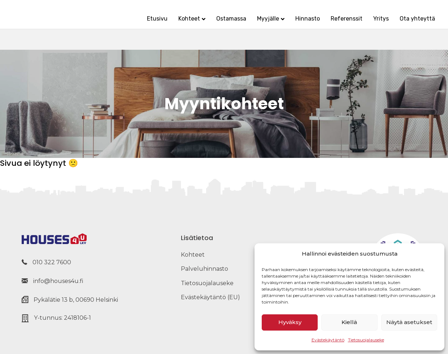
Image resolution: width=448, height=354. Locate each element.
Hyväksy (289, 322)
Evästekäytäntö (328, 339)
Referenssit (332, 24)
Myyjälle (253, 24)
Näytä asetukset (409, 322)
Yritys (366, 24)
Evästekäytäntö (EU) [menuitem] (210, 297)
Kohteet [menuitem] (193, 254)
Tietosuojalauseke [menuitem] (207, 283)
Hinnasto (292, 24)
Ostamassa (216, 24)
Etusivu (142, 24)
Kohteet (174, 24)
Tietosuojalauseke (366, 339)
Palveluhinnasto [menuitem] (204, 268)
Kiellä (349, 322)
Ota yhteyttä (402, 24)
